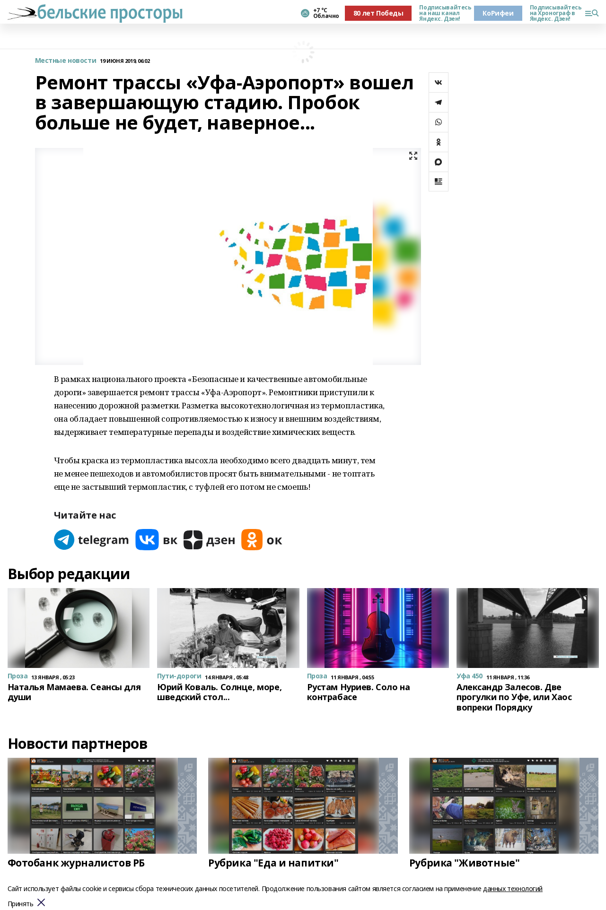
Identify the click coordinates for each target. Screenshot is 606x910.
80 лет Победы (378, 13)
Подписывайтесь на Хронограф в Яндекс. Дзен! (553, 13)
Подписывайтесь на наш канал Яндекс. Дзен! (442, 13)
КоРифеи (498, 13)
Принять (21, 904)
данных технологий (513, 888)
